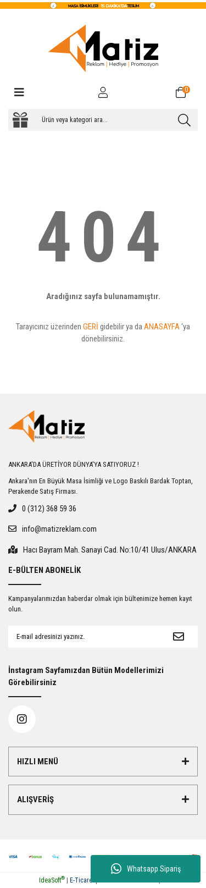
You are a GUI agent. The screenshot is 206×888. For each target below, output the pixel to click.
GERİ (90, 327)
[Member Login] (103, 92)
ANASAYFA (162, 327)
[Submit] (178, 637)
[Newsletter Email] (83, 637)
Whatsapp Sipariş (146, 869)
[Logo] (103, 48)
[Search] (103, 120)
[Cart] (187, 92)
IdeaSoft (52, 880)
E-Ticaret (82, 880)
